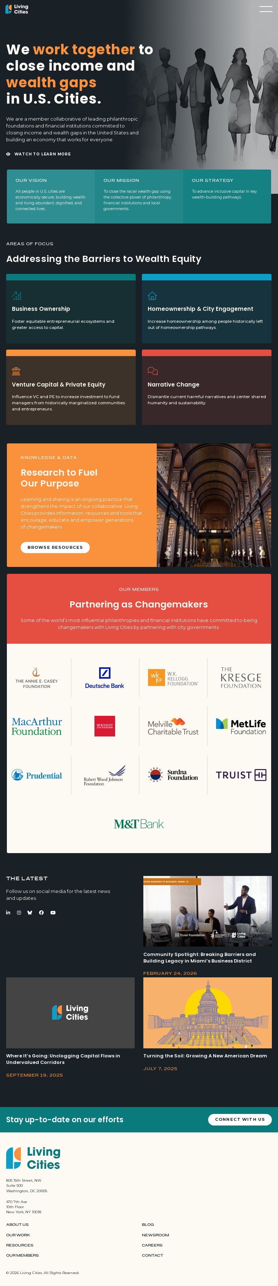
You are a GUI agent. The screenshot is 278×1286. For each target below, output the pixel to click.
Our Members (22, 1255)
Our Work (18, 1235)
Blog (148, 1225)
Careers (152, 1245)
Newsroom (155, 1235)
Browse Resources (55, 547)
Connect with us (240, 1119)
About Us (17, 1225)
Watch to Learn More (38, 154)
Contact (152, 1255)
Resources (19, 1245)
